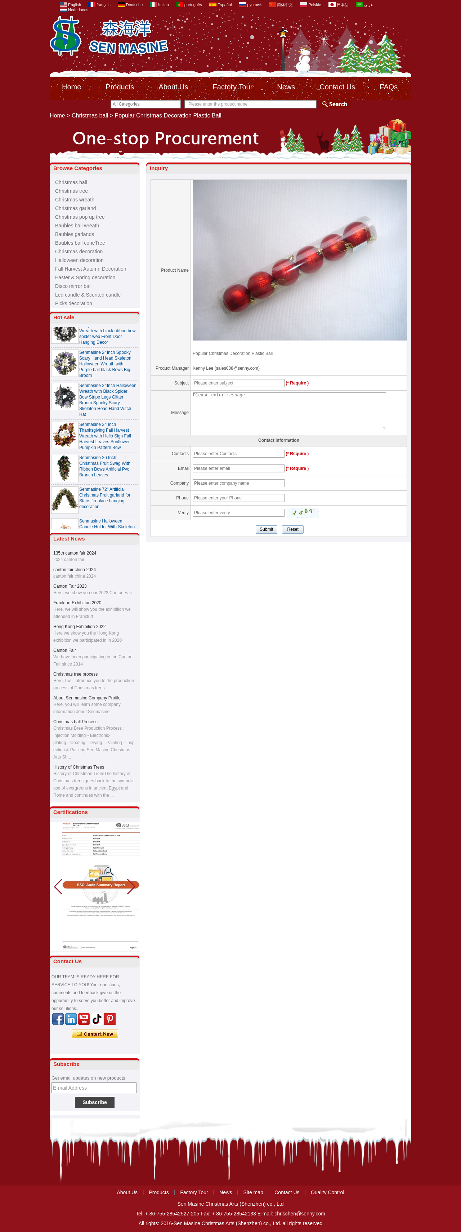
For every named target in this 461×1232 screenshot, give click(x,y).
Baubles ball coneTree (80, 243)
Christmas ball (90, 115)
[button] (131, 887)
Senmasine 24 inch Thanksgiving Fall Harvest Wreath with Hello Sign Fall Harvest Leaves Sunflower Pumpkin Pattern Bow (105, 438)
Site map (253, 1192)
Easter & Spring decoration (85, 277)
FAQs (389, 87)
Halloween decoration (79, 260)
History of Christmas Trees (78, 767)
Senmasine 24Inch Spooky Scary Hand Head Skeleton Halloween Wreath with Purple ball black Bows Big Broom (105, 366)
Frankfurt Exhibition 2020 (77, 602)
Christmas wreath (74, 200)
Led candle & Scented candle (88, 295)
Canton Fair (64, 650)
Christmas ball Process (75, 721)
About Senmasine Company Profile (87, 697)
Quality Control (327, 1192)
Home (71, 87)
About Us (173, 87)
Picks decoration (73, 303)
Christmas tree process (75, 674)
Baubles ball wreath (77, 225)
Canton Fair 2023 (70, 586)
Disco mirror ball (73, 286)
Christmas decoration (79, 251)
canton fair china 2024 (74, 569)
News (286, 87)
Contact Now (95, 1034)
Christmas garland (75, 208)
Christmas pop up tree (80, 217)
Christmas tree (71, 191)
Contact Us (337, 87)
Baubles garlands (74, 234)
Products (120, 87)
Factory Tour (233, 87)
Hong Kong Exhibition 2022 (79, 626)
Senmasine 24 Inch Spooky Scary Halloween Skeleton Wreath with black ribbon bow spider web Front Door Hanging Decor (107, 333)
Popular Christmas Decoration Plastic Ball (233, 353)
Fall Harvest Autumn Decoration (90, 269)
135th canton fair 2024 (74, 553)
